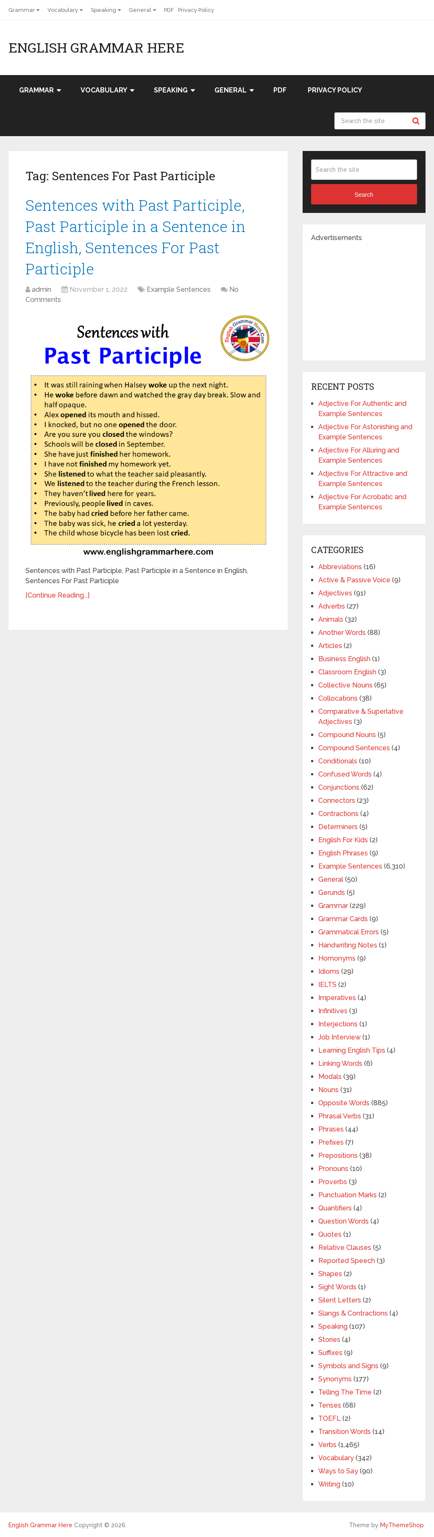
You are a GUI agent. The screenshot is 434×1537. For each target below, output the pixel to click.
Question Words (343, 1221)
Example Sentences (179, 295)
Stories (329, 1340)
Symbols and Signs (348, 1366)
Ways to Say (338, 1471)
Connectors (336, 800)
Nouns (328, 1090)
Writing (329, 1484)
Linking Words (340, 1063)
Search (417, 120)
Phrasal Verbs (339, 1116)
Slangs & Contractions (353, 1313)
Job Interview (339, 1037)
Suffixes (330, 1353)
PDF (169, 10)
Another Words (342, 633)
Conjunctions (338, 787)
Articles (330, 646)
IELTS (327, 985)
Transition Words (344, 1432)
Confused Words (345, 774)
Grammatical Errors (348, 932)
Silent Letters (339, 1300)
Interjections (338, 1024)
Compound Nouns (347, 735)
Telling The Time (345, 1392)
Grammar (21, 10)
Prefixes (331, 1142)
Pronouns (333, 1169)
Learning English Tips (351, 1050)
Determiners (338, 827)
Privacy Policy (196, 10)
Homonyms (337, 958)
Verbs (327, 1445)
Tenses (329, 1405)
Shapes (330, 1274)
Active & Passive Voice (354, 580)
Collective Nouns (345, 685)
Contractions (338, 814)
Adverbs (331, 606)
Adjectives (335, 593)
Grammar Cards (343, 919)
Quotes (330, 1234)
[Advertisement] (372, 296)
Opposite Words (344, 1103)
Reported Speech (346, 1261)
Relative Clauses (344, 1248)
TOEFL (329, 1418)
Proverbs (332, 1182)
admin (41, 295)
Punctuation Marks (347, 1195)
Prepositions (338, 1155)
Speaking (103, 10)
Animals (330, 619)
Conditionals (337, 761)
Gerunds (331, 893)
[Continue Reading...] (57, 601)
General (140, 10)
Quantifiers (335, 1208)
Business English (344, 659)
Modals (330, 1077)
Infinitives (333, 1011)
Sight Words (337, 1287)
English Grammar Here (96, 47)
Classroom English (347, 672)
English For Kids (343, 840)
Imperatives (337, 998)
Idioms (328, 971)
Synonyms (335, 1379)
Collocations (338, 698)
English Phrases (343, 853)
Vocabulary (62, 10)
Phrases (331, 1129)
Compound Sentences (354, 748)
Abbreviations (340, 567)
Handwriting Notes (347, 945)
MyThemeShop (402, 1525)
